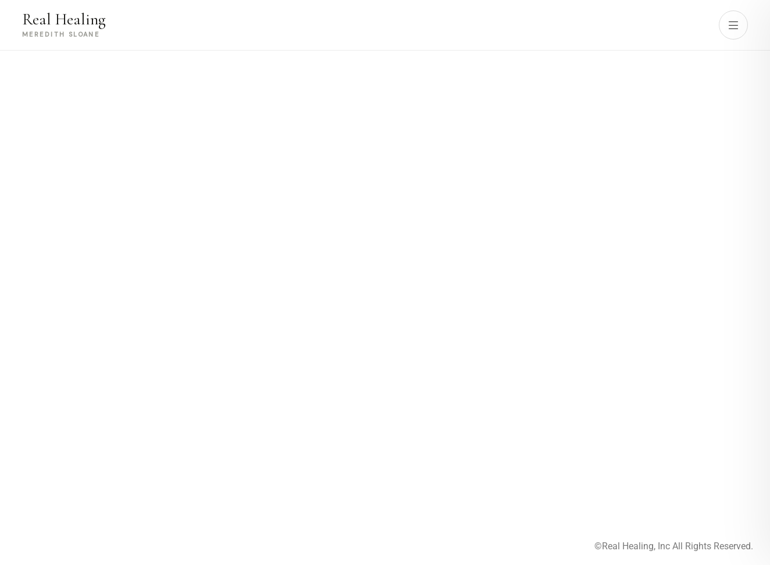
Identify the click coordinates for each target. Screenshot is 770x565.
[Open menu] (733, 25)
